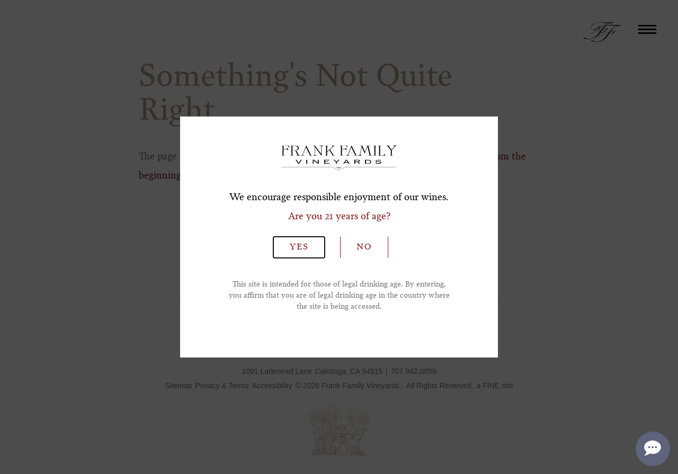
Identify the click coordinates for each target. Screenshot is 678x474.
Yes (299, 247)
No (364, 247)
